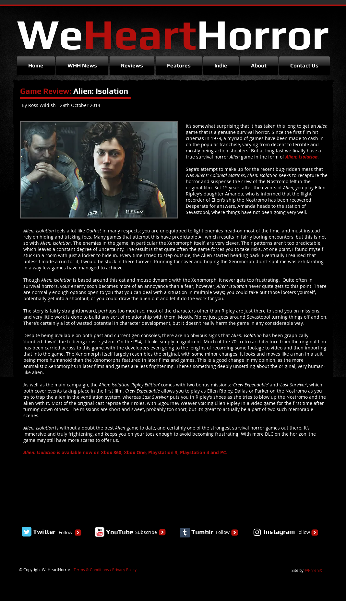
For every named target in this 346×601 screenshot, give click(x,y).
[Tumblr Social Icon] (185, 532)
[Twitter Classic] (26, 531)
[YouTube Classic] (99, 532)
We (173, 34)
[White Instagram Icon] (257, 532)
